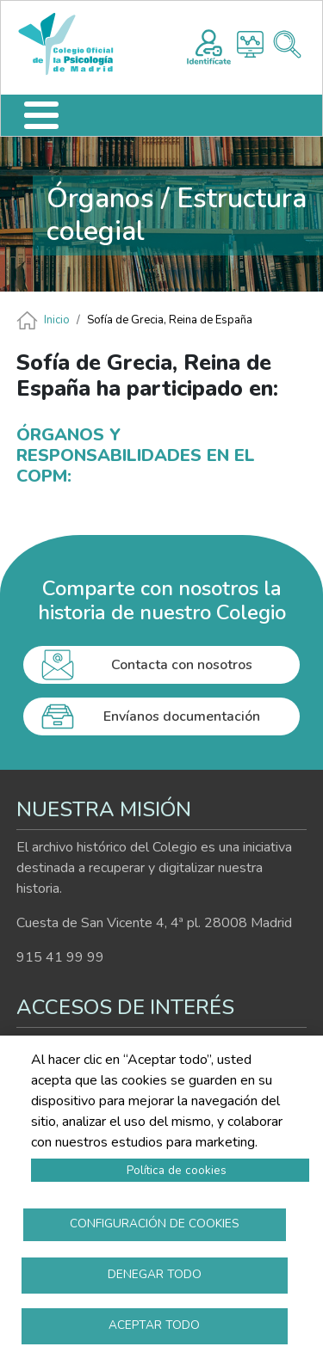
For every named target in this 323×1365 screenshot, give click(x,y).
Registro (209, 44)
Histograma (250, 44)
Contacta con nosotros (181, 664)
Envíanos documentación (181, 716)
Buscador (287, 44)
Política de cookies (177, 1170)
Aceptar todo (154, 1325)
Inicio (57, 320)
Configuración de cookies (154, 1223)
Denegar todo (155, 1274)
